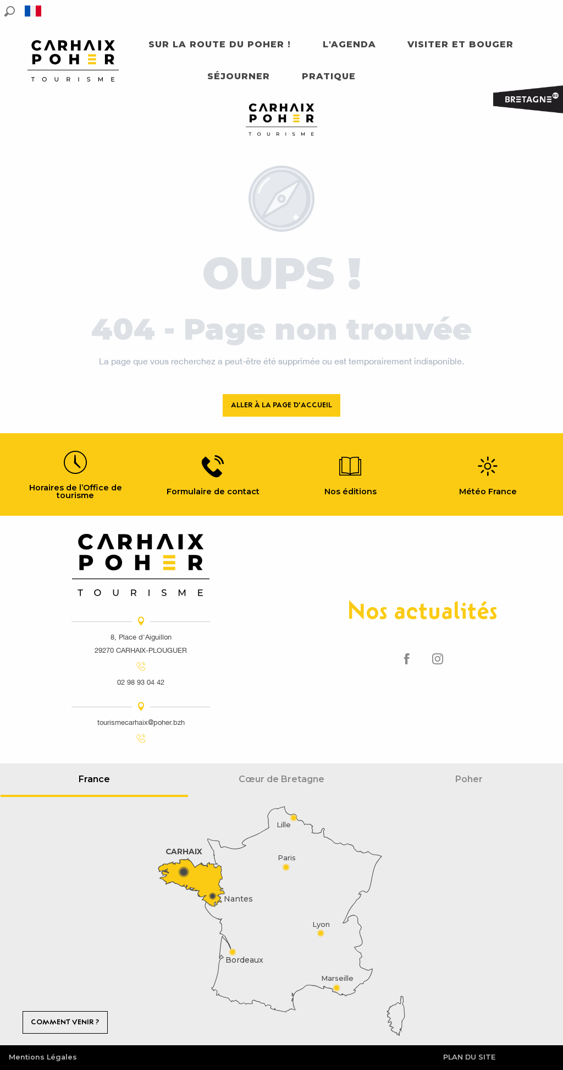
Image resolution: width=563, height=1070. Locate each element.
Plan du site (469, 1057)
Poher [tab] (469, 779)
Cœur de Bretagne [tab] (281, 779)
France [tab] (94, 779)
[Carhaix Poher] (281, 121)
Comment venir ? (65, 1022)
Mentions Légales (43, 1057)
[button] (9, 11)
